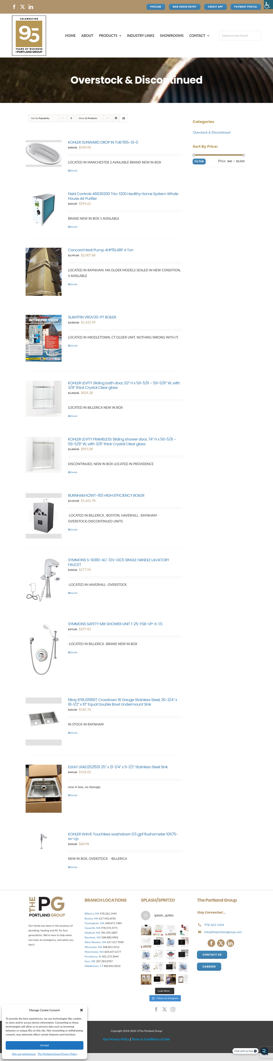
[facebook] (14, 7)
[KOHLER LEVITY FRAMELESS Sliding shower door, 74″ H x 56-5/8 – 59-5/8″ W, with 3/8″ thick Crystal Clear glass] (44, 455)
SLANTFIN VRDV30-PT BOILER (92, 317)
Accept (44, 1045)
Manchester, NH (94, 951)
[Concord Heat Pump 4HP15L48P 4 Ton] (44, 272)
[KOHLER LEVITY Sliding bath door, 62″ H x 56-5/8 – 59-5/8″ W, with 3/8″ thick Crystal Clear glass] (44, 399)
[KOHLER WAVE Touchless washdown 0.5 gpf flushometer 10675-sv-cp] (44, 841)
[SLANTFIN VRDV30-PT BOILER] (44, 338)
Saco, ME (90, 961)
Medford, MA (92, 932)
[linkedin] (31, 7)
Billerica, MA (92, 913)
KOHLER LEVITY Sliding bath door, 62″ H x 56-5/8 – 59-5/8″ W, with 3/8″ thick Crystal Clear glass (124, 385)
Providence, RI (93, 956)
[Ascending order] (71, 118)
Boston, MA (92, 918)
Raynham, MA (93, 937)
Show (88, 118)
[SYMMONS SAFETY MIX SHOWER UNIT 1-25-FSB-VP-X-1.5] (44, 650)
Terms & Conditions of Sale (151, 1039)
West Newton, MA (95, 942)
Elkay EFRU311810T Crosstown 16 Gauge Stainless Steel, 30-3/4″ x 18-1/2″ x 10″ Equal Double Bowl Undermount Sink (122, 702)
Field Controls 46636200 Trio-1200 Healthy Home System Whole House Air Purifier (123, 196)
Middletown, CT (94, 966)
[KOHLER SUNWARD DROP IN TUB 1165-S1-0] (44, 153)
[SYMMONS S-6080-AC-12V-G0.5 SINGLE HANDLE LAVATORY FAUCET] (44, 580)
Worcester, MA (93, 947)
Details (74, 170)
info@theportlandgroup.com (223, 932)
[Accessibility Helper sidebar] (268, 4)
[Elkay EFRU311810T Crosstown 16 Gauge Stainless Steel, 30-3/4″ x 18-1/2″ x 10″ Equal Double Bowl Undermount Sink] (44, 721)
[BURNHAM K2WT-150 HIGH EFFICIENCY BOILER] (44, 516)
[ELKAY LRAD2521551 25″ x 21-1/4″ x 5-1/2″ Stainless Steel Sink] (44, 789)
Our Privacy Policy (116, 1039)
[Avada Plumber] (29, 17)
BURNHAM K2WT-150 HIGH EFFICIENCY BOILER (106, 495)
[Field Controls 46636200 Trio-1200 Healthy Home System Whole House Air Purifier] (44, 209)
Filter (199, 161)
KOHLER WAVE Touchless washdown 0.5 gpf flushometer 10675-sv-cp (123, 836)
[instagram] (173, 1009)
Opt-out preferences (24, 1054)
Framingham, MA (94, 923)
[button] (81, 1010)
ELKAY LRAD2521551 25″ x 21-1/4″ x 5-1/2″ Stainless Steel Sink (118, 767)
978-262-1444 (214, 924)
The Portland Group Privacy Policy (57, 1054)
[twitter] (22, 7)
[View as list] (123, 118)
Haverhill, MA (93, 927)
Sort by (40, 118)
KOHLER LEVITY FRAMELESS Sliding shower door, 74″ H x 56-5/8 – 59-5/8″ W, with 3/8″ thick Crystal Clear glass (122, 441)
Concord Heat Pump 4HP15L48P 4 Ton (100, 250)
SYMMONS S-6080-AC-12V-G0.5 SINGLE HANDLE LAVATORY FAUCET (118, 562)
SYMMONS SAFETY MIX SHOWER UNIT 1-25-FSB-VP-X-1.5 (115, 624)
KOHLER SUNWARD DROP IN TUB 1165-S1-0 (103, 142)
